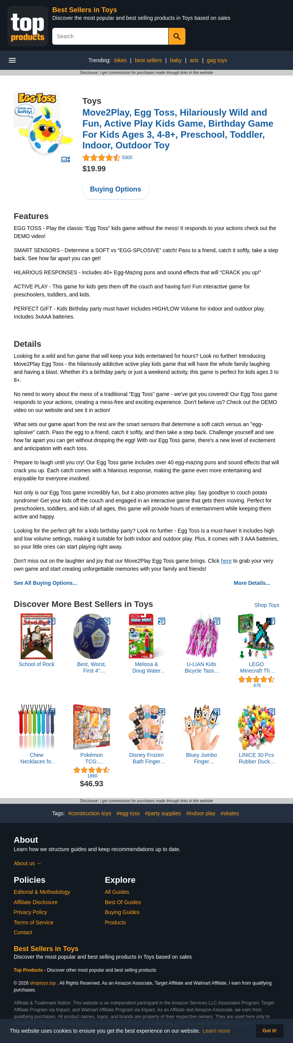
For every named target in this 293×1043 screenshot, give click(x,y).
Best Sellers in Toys (84, 10)
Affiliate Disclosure (36, 902)
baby (176, 60)
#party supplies (163, 813)
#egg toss (128, 813)
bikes (120, 60)
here (226, 561)
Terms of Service (33, 922)
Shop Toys (266, 605)
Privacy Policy (30, 912)
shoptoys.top (43, 983)
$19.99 (94, 168)
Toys (91, 101)
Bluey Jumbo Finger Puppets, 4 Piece (201, 758)
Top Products (29, 970)
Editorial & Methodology (42, 892)
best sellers (148, 60)
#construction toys (89, 813)
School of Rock (37, 664)
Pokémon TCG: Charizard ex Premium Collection (91, 758)
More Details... (252, 583)
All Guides (117, 892)
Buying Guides (122, 912)
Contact (23, 932)
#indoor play (200, 813)
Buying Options (115, 189)
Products (115, 922)
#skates (230, 813)
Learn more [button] (216, 1031)
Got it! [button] (269, 1030)
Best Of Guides (123, 902)
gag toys (217, 60)
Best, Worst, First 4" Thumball (91, 667)
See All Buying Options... (45, 583)
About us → (28, 863)
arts (194, 60)
